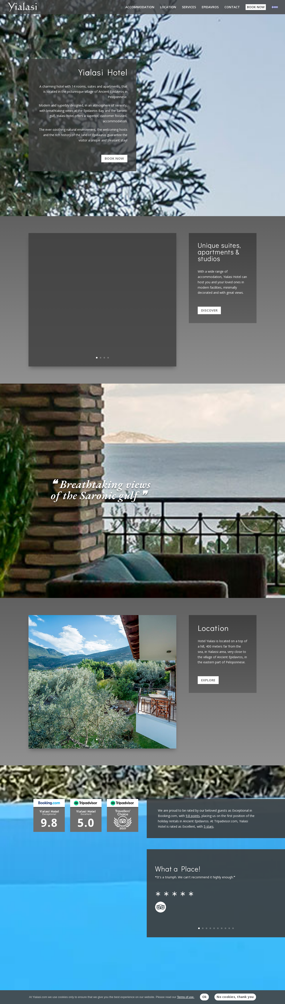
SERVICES (189, 7)
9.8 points (193, 816)
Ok (204, 997)
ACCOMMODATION (139, 7)
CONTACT (232, 7)
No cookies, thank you (235, 997)
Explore (208, 680)
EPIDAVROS (210, 7)
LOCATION (168, 7)
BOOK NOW (256, 7)
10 (233, 928)
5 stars (209, 826)
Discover (209, 310)
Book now (114, 158)
